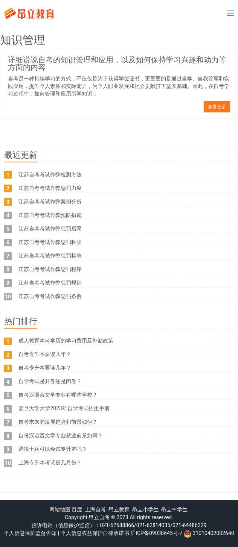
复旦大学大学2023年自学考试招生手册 (63, 408)
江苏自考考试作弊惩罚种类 (50, 242)
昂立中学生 (174, 509)
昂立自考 (99, 517)
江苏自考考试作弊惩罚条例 (50, 296)
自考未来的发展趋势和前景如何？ (58, 422)
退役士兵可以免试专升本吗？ (52, 449)
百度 (77, 509)
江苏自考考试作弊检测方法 (50, 174)
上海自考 (95, 509)
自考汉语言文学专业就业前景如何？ (60, 435)
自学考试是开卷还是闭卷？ (50, 381)
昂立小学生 (145, 509)
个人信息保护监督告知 (30, 533)
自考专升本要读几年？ (44, 354)
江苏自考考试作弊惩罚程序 (50, 269)
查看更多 (217, 106)
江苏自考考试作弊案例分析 (50, 201)
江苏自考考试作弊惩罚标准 (50, 256)
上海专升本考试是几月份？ (50, 462)
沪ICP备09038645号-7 (156, 533)
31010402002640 (213, 533)
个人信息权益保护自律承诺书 (95, 533)
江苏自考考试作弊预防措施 (50, 215)
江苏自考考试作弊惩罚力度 (50, 188)
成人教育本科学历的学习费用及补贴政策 (65, 341)
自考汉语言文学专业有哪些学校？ (58, 395)
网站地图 (59, 509)
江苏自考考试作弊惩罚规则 (50, 283)
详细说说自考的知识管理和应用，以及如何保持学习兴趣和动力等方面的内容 (117, 63)
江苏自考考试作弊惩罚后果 (50, 229)
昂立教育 (119, 509)
